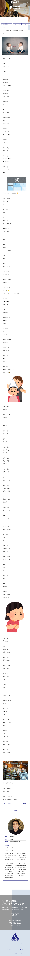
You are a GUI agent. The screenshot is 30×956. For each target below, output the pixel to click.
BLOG (15, 813)
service (9, 947)
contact (20, 950)
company (9, 944)
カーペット (9, 24)
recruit (20, 944)
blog (19, 947)
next (24, 803)
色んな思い (5, 33)
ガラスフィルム (16, 24)
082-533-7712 (15, 922)
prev (9, 803)
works (9, 950)
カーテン (3, 24)
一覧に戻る (16, 810)
